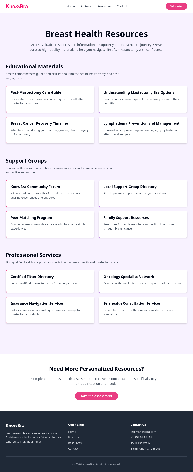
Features (86, 6)
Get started (176, 6)
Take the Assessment (96, 396)
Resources (104, 6)
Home (71, 6)
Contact (122, 6)
